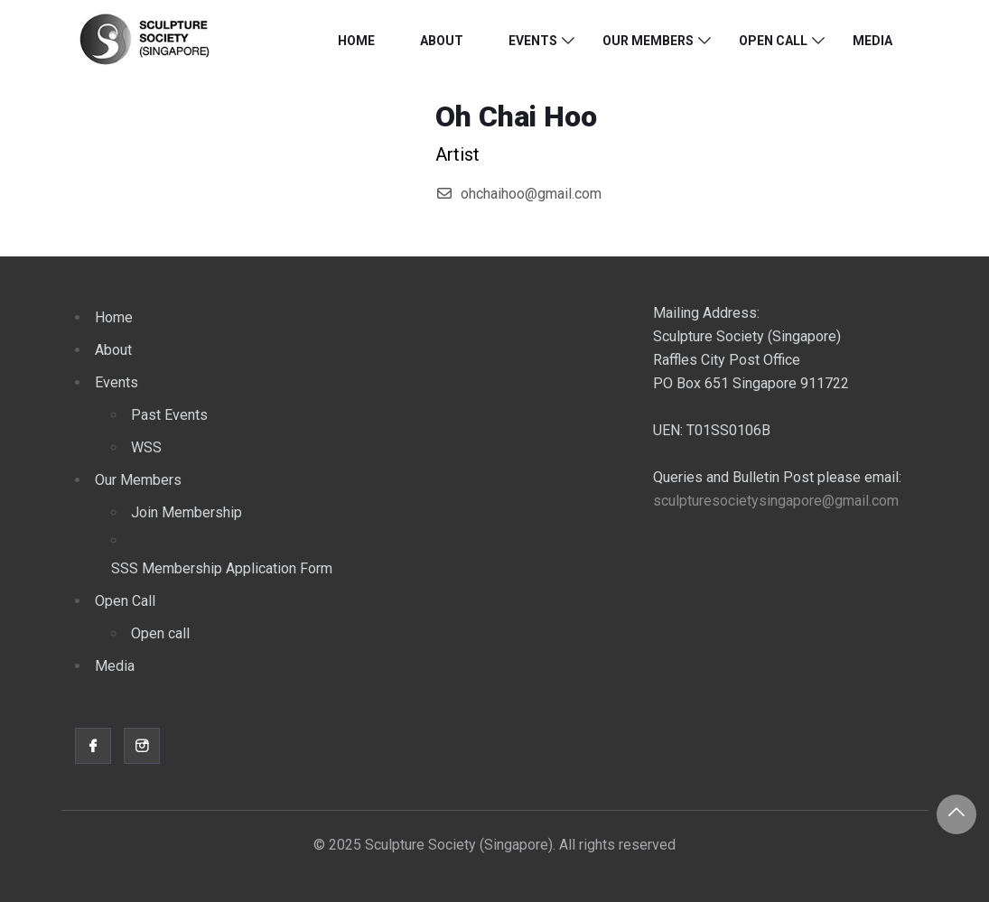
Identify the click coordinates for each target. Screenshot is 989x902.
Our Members (648, 40)
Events (532, 40)
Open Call (773, 40)
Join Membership (186, 512)
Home (356, 40)
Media (872, 40)
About (441, 40)
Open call (160, 633)
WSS (146, 447)
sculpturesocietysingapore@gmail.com (776, 500)
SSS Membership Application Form (221, 568)
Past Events (169, 414)
